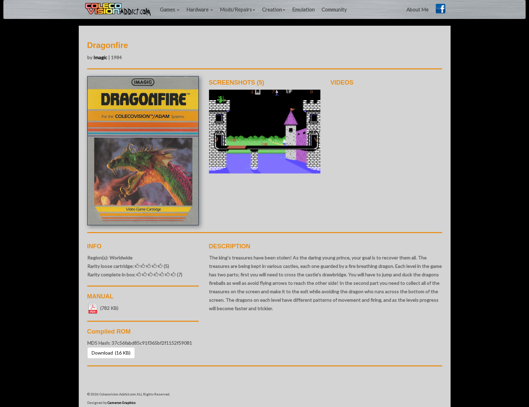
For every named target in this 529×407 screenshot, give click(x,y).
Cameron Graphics (121, 403)
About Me (417, 9)
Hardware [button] (199, 9)
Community (334, 9)
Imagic (100, 57)
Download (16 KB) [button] (111, 353)
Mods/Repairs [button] (237, 9)
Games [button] (169, 9)
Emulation (303, 9)
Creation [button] (273, 9)
